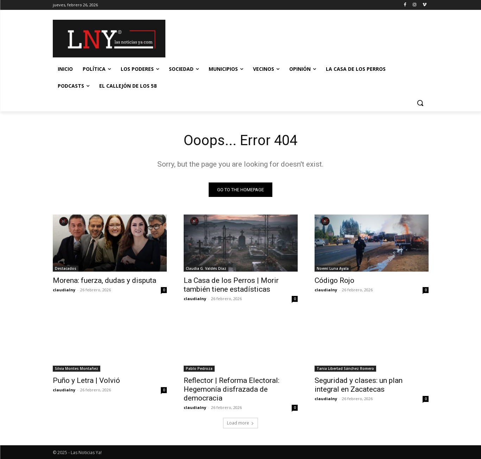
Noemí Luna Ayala (333, 268)
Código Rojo (334, 280)
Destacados (65, 268)
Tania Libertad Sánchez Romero (345, 368)
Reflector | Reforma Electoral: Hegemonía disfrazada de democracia (231, 389)
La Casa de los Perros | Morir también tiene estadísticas (231, 284)
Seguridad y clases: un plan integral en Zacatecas (359, 384)
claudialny (64, 289)
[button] (420, 102)
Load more (240, 423)
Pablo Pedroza (199, 368)
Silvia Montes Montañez (76, 368)
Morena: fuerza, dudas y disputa (104, 280)
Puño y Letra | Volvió (86, 380)
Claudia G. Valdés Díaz (206, 268)
